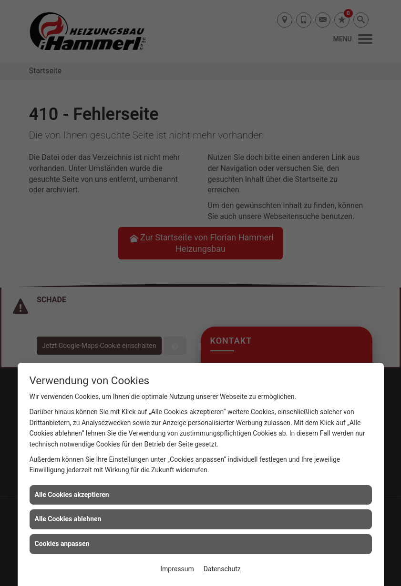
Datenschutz (222, 569)
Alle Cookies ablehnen (68, 519)
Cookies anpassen (62, 543)
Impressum (177, 569)
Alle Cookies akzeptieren (72, 494)
